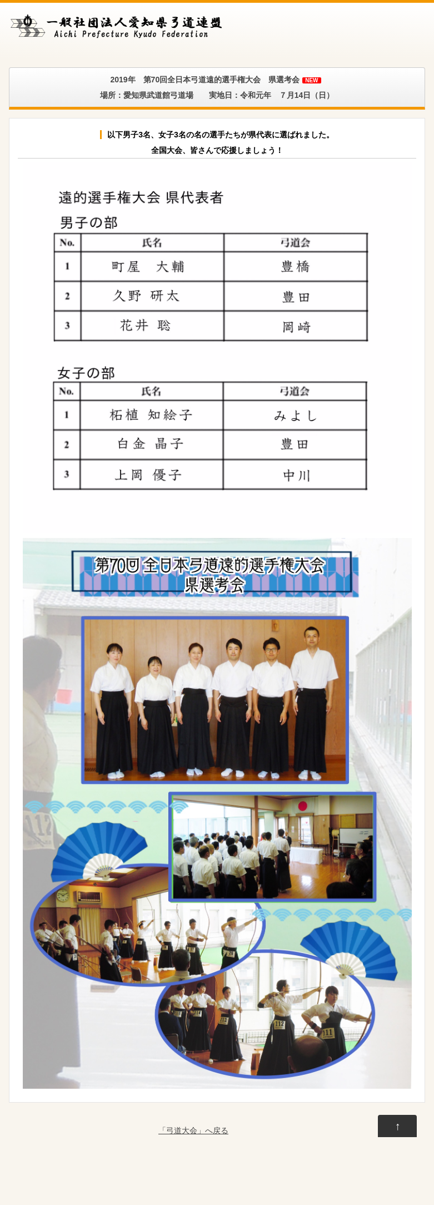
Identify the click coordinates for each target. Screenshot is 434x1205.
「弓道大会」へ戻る (193, 1130)
